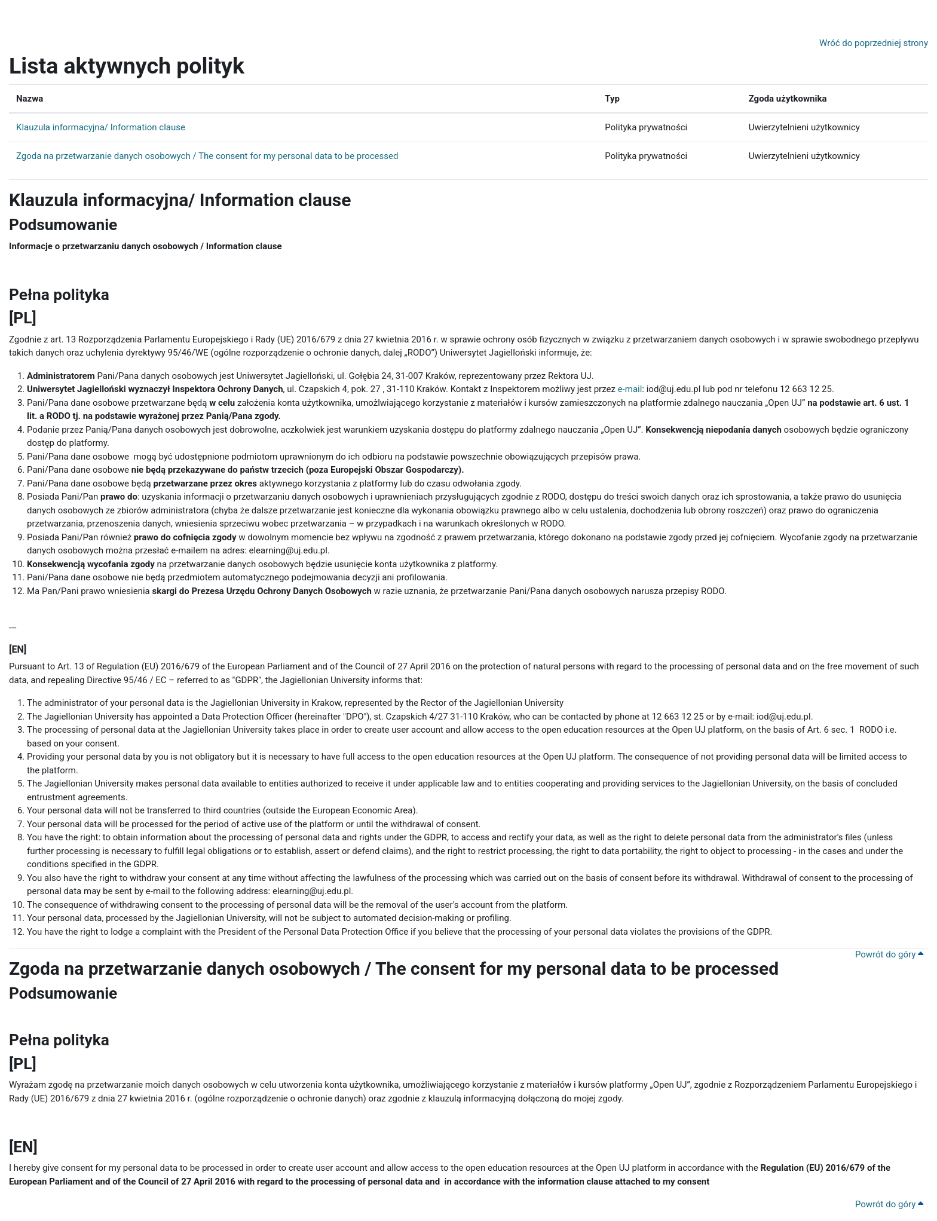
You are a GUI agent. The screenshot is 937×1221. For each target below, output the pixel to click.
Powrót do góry (889, 954)
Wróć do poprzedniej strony (873, 43)
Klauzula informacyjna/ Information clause (100, 127)
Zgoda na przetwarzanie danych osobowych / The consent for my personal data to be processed (207, 156)
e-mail (630, 389)
